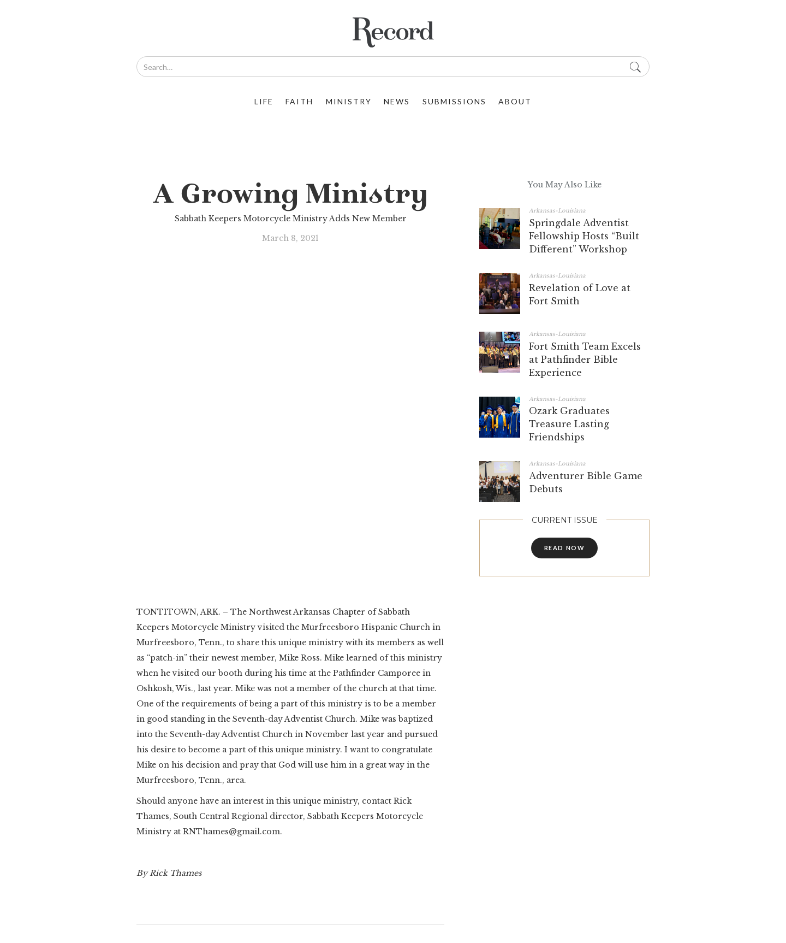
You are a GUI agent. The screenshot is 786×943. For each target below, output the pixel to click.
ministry (349, 101)
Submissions (454, 101)
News (397, 101)
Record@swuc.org (348, 797)
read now (564, 547)
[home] (393, 32)
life (263, 101)
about (515, 101)
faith (299, 101)
